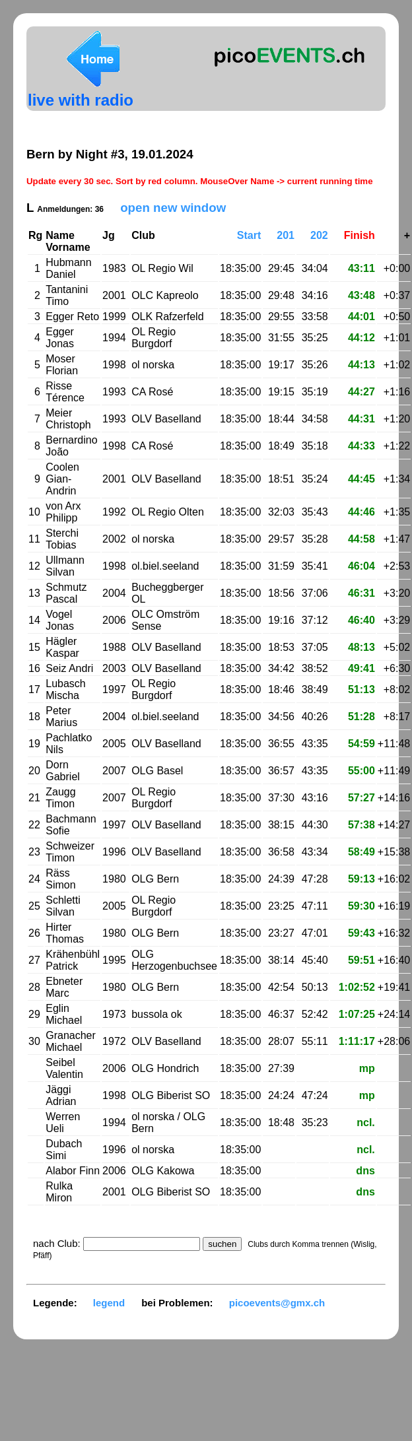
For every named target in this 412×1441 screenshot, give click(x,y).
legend (109, 1302)
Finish (359, 235)
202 (319, 235)
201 (285, 235)
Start (249, 235)
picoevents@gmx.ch (277, 1302)
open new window (173, 208)
